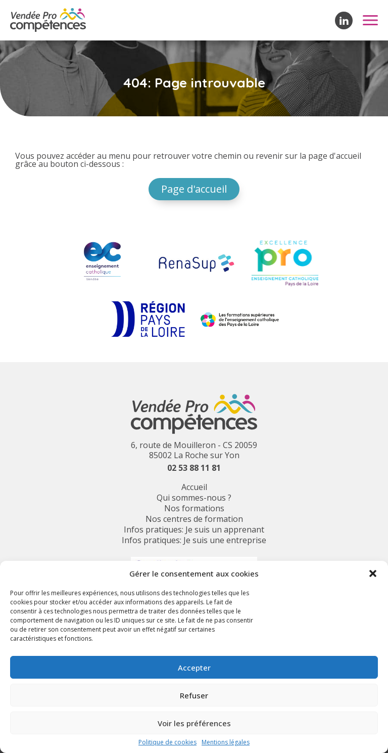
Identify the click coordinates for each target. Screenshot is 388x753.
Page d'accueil (194, 189)
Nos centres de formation (194, 519)
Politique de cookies (167, 742)
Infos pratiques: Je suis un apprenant (194, 529)
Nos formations (194, 508)
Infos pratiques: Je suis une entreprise (194, 540)
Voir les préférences (194, 723)
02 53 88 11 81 (194, 468)
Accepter (194, 667)
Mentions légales (226, 742)
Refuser (194, 695)
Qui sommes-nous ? (194, 498)
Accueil (194, 487)
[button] (373, 573)
